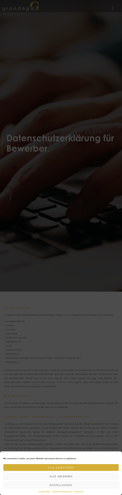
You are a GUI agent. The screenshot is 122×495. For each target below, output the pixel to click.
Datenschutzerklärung (62, 491)
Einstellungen (61, 485)
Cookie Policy (44, 491)
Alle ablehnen (61, 476)
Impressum (79, 491)
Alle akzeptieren (61, 467)
